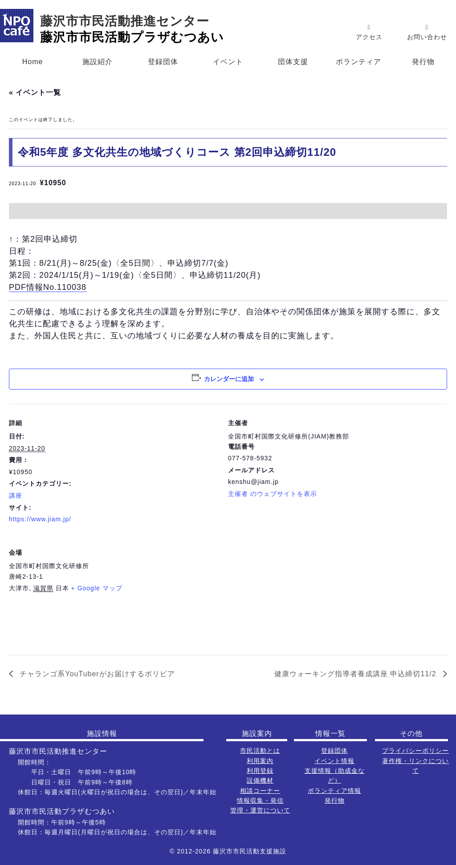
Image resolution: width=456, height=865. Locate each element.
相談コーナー (260, 790)
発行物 (423, 61)
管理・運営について (260, 810)
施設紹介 (97, 61)
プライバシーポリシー (415, 750)
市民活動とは (260, 750)
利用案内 (260, 760)
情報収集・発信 (260, 800)
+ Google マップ (96, 588)
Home (32, 61)
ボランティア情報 (334, 790)
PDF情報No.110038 (47, 287)
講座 (15, 495)
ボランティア (358, 61)
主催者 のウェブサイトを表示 (272, 493)
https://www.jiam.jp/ (40, 519)
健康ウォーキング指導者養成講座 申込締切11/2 (356, 674)
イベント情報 (334, 760)
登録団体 (163, 61)
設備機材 (260, 780)
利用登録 (260, 770)
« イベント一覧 (35, 92)
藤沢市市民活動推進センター (124, 21)
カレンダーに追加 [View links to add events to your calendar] (229, 378)
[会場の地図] (400, 595)
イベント (228, 61)
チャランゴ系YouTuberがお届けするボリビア (96, 674)
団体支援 (293, 61)
